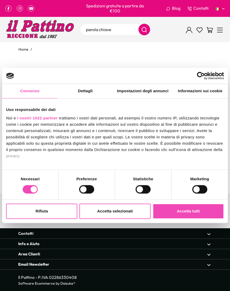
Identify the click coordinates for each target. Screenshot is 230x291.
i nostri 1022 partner (37, 118)
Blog (173, 8)
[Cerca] (144, 29)
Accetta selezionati (115, 211)
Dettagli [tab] (85, 91)
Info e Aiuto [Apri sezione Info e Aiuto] (114, 244)
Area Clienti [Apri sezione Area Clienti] (114, 254)
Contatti (198, 8)
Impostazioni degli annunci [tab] (143, 91)
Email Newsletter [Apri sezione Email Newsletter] (114, 264)
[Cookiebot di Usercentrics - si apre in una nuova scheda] (201, 76)
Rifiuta (42, 211)
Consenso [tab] (29, 91)
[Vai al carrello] (210, 29)
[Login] (189, 29)
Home (23, 49)
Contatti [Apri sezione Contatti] (114, 233)
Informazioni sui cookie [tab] (200, 91)
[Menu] (220, 29)
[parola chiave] (115, 29)
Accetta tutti (188, 211)
